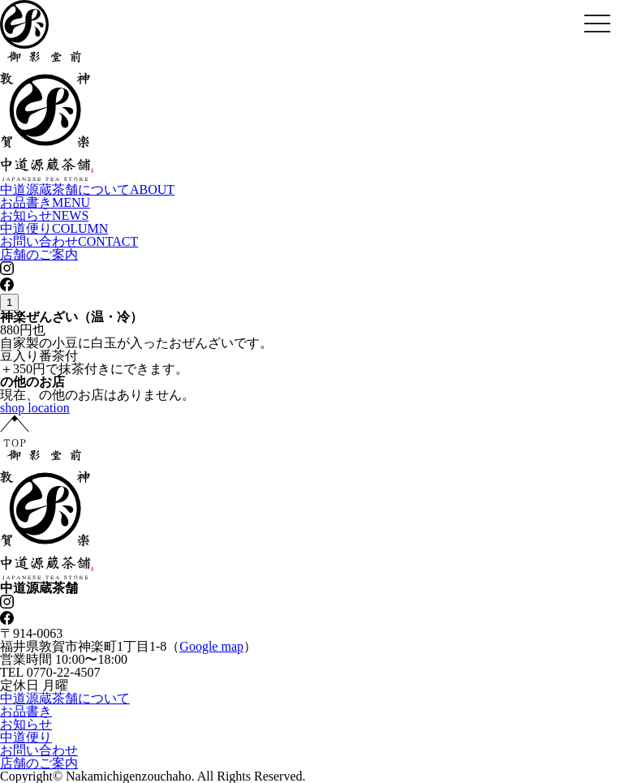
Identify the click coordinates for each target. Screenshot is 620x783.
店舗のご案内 (39, 254)
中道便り (54, 228)
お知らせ (44, 215)
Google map (211, 646)
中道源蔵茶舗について (87, 189)
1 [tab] (9, 302)
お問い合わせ (69, 241)
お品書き (45, 202)
